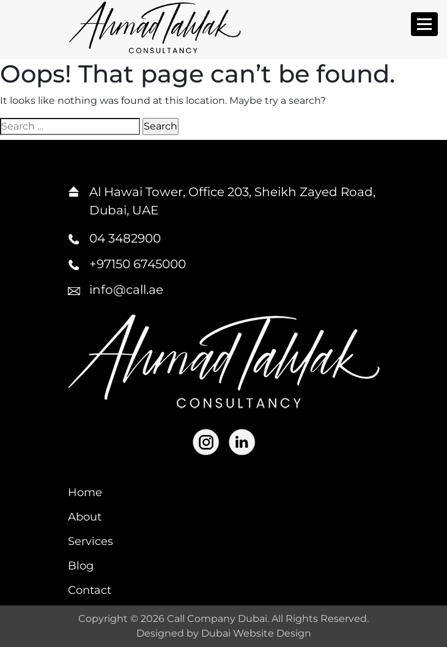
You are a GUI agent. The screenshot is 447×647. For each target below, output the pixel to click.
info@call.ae (126, 289)
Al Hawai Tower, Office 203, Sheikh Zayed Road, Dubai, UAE (232, 201)
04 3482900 (125, 238)
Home (85, 492)
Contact (89, 590)
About (85, 517)
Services (90, 541)
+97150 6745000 (137, 264)
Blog (81, 565)
